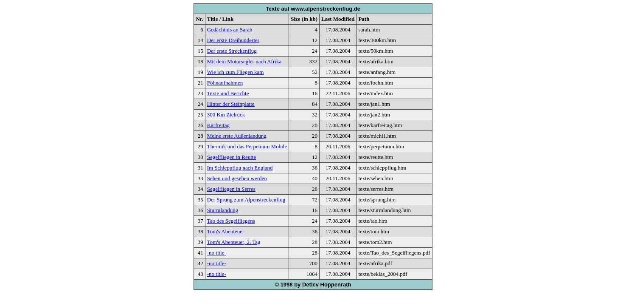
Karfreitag (218, 125)
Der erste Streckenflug (232, 51)
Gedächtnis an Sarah (230, 29)
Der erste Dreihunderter (233, 40)
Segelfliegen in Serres (231, 189)
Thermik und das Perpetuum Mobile (247, 146)
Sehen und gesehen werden (237, 178)
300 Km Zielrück (226, 114)
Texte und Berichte (228, 93)
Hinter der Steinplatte (231, 104)
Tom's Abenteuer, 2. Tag (234, 242)
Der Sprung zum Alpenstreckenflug (246, 199)
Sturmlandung (223, 210)
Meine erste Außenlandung (237, 136)
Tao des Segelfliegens (231, 221)
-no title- (216, 252)
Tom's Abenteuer (225, 231)
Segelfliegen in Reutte (231, 157)
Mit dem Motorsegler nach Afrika (244, 61)
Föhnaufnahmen (225, 82)
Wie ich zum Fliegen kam (235, 72)
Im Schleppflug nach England (240, 167)
